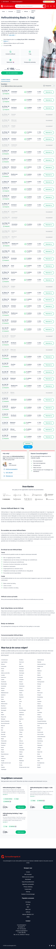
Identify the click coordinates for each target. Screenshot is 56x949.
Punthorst (3, 745)
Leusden (3, 675)
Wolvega (39, 684)
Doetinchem (21, 686)
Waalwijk (39, 662)
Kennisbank (28, 879)
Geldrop (21, 751)
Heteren (39, 703)
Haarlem (3, 767)
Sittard (20, 692)
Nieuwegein (3, 710)
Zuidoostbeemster (41, 736)
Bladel (2, 738)
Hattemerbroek (40, 659)
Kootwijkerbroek (40, 762)
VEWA (28, 917)
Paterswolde (3, 741)
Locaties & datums (5, 79)
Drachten (21, 694)
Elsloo (20, 716)
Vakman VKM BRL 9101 (28, 914)
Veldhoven (3, 758)
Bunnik (20, 758)
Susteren (21, 727)
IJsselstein (39, 738)
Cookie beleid (28, 889)
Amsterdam (3, 686)
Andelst (2, 690)
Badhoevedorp (4, 703)
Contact (28, 872)
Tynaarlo (21, 736)
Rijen (2, 765)
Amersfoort (3, 677)
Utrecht (20, 745)
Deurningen (21, 673)
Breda (38, 754)
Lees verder (12, 35)
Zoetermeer (39, 727)
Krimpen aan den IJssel (24, 767)
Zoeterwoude (40, 732)
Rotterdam (21, 670)
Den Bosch (21, 668)
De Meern (21, 659)
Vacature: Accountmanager (28, 894)
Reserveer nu (49, 92)
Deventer (21, 677)
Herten (38, 699)
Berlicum (3, 725)
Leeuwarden (3, 666)
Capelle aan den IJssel (6, 762)
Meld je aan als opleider (28, 877)
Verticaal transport (19, 11)
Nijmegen (3, 719)
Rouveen (21, 675)
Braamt (2, 751)
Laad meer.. (28, 443)
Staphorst (21, 719)
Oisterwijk (3, 732)
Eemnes (21, 708)
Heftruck (26, 11)
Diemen (20, 681)
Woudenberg (40, 697)
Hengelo (39, 694)
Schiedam (21, 679)
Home (3, 11)
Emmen (21, 725)
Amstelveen (3, 681)
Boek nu (6, 41)
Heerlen (39, 686)
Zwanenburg (40, 741)
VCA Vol (28, 904)
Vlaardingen (3, 769)
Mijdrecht (3, 701)
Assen (2, 699)
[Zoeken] (44, 6)
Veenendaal (21, 749)
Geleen (2, 756)
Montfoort (3, 705)
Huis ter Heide (40, 734)
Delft (20, 664)
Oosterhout (3, 736)
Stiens (20, 723)
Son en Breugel (22, 710)
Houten (38, 730)
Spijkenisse (21, 714)
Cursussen (10, 11)
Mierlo (2, 697)
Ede (20, 703)
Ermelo (20, 734)
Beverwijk (3, 734)
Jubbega (39, 747)
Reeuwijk (39, 756)
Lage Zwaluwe (4, 662)
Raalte (2, 749)
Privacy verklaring (28, 886)
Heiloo (38, 690)
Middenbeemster (4, 692)
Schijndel (21, 684)
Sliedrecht (21, 697)
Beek (2, 712)
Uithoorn (21, 741)
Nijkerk (2, 714)
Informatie (15, 79)
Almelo (2, 668)
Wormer (39, 688)
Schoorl (20, 688)
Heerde (38, 673)
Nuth (2, 727)
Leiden (2, 670)
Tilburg (20, 732)
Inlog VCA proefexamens (28, 881)
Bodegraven (3, 743)
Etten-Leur (21, 743)
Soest (20, 701)
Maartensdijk (4, 684)
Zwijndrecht (39, 745)
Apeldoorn (3, 694)
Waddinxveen (40, 666)
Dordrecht (21, 690)
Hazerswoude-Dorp (41, 664)
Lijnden (2, 679)
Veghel (20, 754)
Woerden (39, 679)
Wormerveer (40, 692)
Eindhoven (21, 712)
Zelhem (38, 714)
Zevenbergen (40, 719)
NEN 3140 (28, 909)
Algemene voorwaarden (28, 884)
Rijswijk (39, 767)
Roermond (21, 662)
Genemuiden (40, 758)
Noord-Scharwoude (5, 723)
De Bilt (38, 765)
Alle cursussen (28, 874)
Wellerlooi (39, 670)
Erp (20, 738)
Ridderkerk (21, 760)
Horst (38, 725)
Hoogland (39, 716)
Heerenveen (39, 677)
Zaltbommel (39, 705)
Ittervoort (39, 743)
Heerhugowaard (40, 681)
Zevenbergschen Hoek (42, 723)
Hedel (38, 668)
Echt (20, 699)
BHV (28, 907)
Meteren (3, 688)
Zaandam (39, 701)
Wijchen (39, 675)
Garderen (21, 747)
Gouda (20, 762)
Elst (20, 721)
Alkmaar (3, 664)
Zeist (38, 710)
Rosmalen (21, 666)
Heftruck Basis (33, 11)
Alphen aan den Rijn (5, 673)
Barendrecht (3, 708)
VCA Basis (28, 902)
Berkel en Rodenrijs (5, 721)
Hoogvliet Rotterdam (41, 721)
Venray (20, 765)
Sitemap (28, 891)
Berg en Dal (3, 716)
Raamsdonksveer (5, 754)
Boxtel (2, 747)
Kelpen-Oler (39, 751)
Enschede (21, 730)
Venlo (38, 760)
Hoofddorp (39, 712)
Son (20, 705)
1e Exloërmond (4, 659)
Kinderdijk (21, 756)
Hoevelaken (39, 708)
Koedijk (2, 760)
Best (2, 730)
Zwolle (38, 749)
